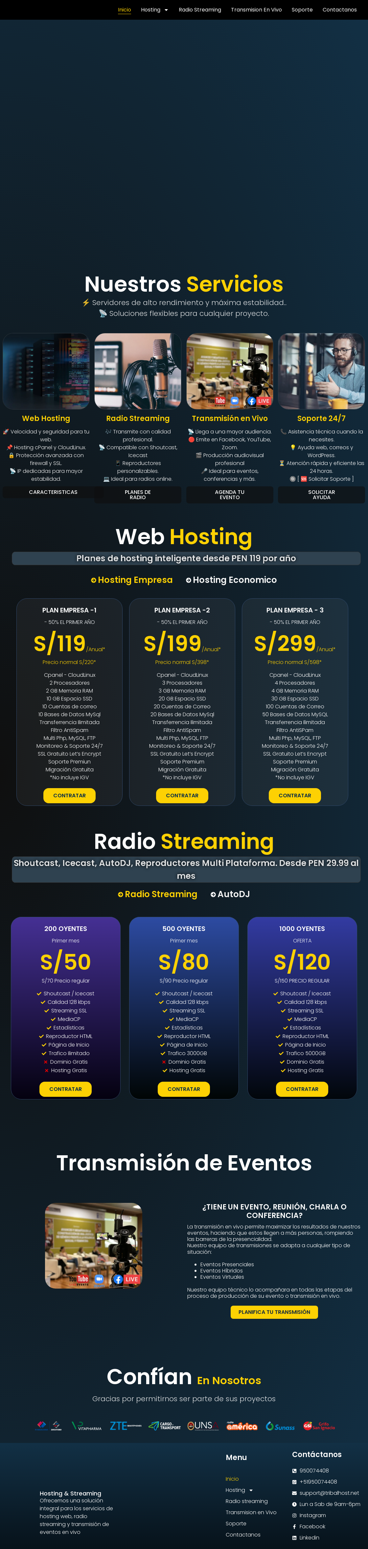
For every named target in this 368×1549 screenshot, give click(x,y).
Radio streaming (200, 9)
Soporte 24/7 (321, 418)
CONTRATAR (69, 795)
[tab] (131, 580)
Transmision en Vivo (256, 9)
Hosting (155, 10)
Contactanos (340, 9)
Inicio (124, 9)
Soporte (302, 9)
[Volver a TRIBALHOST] (24, 10)
